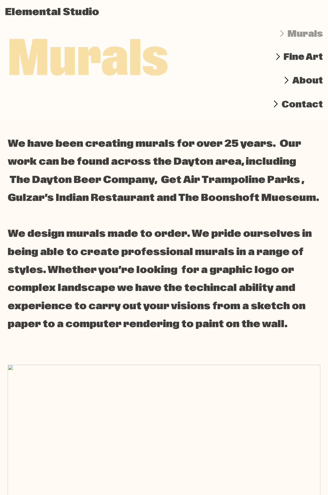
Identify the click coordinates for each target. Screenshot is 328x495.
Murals (305, 33)
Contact (302, 104)
